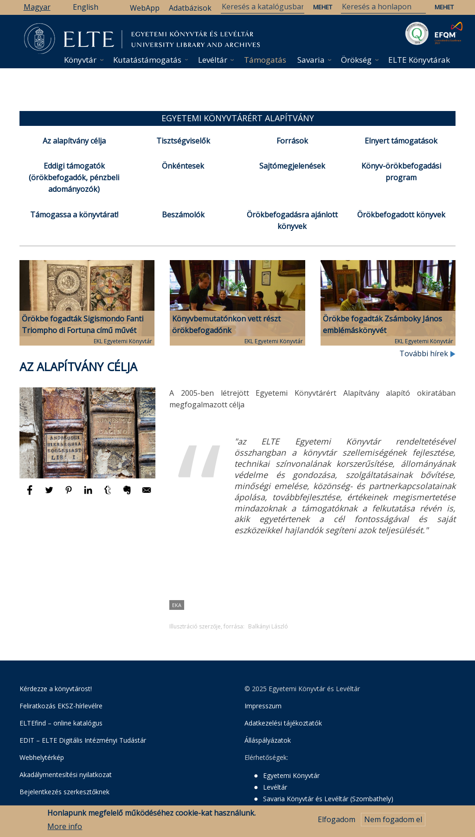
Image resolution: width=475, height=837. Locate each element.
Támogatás (265, 59)
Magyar (37, 7)
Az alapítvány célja (74, 141)
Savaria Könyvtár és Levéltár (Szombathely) (328, 798)
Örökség (356, 59)
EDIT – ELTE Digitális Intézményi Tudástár (82, 740)
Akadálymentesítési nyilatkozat (65, 774)
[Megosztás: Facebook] (31, 494)
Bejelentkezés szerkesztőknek (64, 791)
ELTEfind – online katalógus (61, 723)
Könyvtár (80, 59)
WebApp (145, 8)
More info (64, 829)
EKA (176, 605)
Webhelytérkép (41, 757)
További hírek (427, 353)
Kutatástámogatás (147, 59)
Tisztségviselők (183, 141)
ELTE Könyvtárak (419, 59)
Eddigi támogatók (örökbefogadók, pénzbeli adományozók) (74, 177)
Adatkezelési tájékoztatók (283, 723)
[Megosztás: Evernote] (128, 494)
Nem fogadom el (393, 822)
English (85, 7)
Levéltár (212, 59)
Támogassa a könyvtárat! (74, 214)
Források (292, 141)
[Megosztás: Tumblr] (108, 494)
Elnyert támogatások (401, 141)
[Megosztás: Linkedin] (89, 494)
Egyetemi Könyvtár (291, 775)
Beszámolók (183, 214)
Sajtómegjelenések (292, 166)
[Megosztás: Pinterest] (69, 494)
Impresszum (263, 705)
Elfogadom (336, 822)
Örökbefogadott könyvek (401, 214)
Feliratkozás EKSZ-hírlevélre (61, 705)
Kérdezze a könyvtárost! (55, 688)
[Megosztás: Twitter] (50, 494)
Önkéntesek (183, 166)
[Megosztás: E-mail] (147, 494)
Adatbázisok (190, 8)
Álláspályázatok (267, 740)
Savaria (311, 59)
